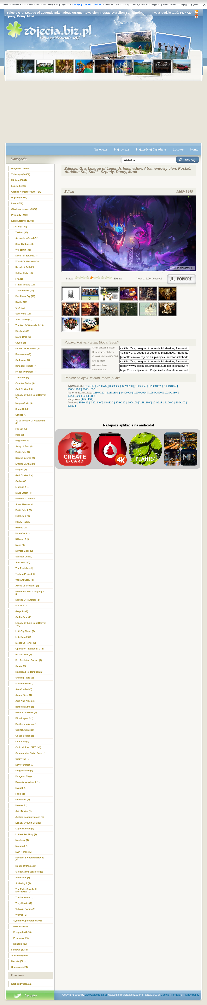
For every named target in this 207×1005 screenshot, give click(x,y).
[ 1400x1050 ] (170, 386)
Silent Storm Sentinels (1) (29, 871)
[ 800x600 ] (114, 386)
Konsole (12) (20, 944)
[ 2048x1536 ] (88, 389)
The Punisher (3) (24, 568)
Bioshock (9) (22, 331)
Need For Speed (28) (26, 255)
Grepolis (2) (22, 611)
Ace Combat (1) (24, 689)
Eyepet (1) (21, 788)
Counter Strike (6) (25, 383)
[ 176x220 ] (120, 402)
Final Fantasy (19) (25, 284)
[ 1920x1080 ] (170, 392)
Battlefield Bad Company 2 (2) (30, 592)
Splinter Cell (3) (24, 556)
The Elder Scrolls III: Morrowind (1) (26, 890)
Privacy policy (191, 994)
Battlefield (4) (23, 452)
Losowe (178, 149)
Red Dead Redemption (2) (29, 672)
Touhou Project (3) (25, 574)
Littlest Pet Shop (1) (26, 834)
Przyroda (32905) (20, 168)
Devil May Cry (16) (25, 296)
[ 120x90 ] (169, 402)
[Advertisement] (103, 112)
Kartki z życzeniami (21, 984)
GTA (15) (20, 308)
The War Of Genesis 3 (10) (30, 325)
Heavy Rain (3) (23, 522)
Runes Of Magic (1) (26, 866)
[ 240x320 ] (108, 402)
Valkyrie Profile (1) (25, 909)
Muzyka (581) (18, 961)
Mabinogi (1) (22, 840)
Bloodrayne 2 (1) (24, 718)
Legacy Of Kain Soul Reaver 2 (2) (31, 624)
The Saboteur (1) (25, 897)
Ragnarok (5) (22, 440)
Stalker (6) (21, 415)
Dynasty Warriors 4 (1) (28, 782)
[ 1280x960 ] (141, 386)
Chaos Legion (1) (25, 735)
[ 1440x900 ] (126, 392)
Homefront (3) (23, 533)
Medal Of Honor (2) (26, 643)
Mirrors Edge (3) (24, 551)
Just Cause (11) (24, 319)
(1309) (20, 226)
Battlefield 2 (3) (24, 510)
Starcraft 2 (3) (23, 562)
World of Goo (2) (24, 683)
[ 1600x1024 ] (140, 392)
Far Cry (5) (21, 429)
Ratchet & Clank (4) (26, 498)
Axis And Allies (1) (25, 701)
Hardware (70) (21, 926)
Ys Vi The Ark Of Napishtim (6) (30, 421)
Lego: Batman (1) (25, 828)
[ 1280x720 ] (99, 392)
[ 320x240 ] (96, 402)
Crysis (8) (21, 342)
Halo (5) (20, 434)
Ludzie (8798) (18, 186)
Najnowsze (121, 149)
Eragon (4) (21, 469)
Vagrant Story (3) (25, 580)
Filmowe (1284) (19, 949)
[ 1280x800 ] (112, 392)
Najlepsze (100, 149)
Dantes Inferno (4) (25, 458)
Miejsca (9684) (19, 180)
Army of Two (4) (24, 446)
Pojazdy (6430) (19, 197)
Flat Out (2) (22, 605)
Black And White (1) (26, 712)
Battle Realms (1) (25, 706)
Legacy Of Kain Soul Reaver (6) (31, 396)
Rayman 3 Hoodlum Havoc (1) (30, 858)
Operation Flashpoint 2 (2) (30, 648)
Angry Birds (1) (24, 695)
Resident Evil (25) (25, 267)
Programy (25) (21, 938)
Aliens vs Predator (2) (27, 585)
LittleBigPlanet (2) (25, 631)
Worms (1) (21, 915)
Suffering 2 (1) (23, 883)
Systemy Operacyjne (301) (27, 920)
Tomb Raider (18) (25, 290)
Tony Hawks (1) (24, 903)
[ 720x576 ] (102, 386)
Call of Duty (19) (24, 273)
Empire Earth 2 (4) (25, 463)
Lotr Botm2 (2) (23, 637)
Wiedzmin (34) (23, 250)
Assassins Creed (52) (27, 238)
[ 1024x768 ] (127, 386)
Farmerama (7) (23, 354)
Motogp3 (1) (22, 846)
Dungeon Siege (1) (26, 776)
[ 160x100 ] (133, 402)
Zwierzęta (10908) (20, 174)
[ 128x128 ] (157, 402)
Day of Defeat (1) (25, 764)
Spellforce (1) (23, 877)
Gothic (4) (21, 481)
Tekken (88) (22, 232)
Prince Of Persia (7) (26, 371)
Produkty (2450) (20, 215)
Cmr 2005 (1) (22, 741)
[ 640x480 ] (89, 386)
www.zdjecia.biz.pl (96, 994)
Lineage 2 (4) (22, 487)
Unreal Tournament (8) (28, 348)
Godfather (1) (23, 799)
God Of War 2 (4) (24, 475)
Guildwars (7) (23, 360)
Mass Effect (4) (24, 493)
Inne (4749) (17, 203)
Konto (194, 149)
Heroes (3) (21, 527)
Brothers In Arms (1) (26, 724)
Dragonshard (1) (24, 770)
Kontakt (176, 994)
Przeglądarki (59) (22, 932)
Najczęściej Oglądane (151, 149)
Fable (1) (20, 794)
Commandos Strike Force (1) (31, 753)
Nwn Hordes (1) (24, 852)
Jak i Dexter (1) (24, 811)
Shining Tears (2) (25, 677)
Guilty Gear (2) (23, 617)
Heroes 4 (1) (22, 805)
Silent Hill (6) (22, 409)
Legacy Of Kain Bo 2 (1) (28, 823)
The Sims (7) (22, 377)
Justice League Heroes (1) (30, 817)
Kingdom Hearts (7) (26, 366)
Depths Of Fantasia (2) (28, 599)
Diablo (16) (21, 302)
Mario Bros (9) (23, 337)
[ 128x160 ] (145, 402)
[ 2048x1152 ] (88, 395)
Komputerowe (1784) (22, 221)
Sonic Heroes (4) (25, 504)
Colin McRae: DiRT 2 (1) (28, 747)
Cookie (165, 994)
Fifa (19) (20, 279)
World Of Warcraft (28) (28, 261)
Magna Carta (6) (24, 403)
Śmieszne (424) (19, 967)
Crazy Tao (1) (23, 759)
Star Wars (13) (23, 313)
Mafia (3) (20, 545)
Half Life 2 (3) (23, 516)
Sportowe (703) (19, 955)
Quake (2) (21, 666)
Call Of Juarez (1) (25, 730)
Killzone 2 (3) (23, 539)
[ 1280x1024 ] (155, 386)
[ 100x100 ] (181, 402)
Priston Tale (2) (24, 654)
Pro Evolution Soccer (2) (29, 660)
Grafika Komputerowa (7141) (26, 192)
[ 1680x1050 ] (155, 392)
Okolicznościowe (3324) (24, 209)
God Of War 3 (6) (24, 389)
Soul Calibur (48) (25, 244)
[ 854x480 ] (87, 399)
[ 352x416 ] (83, 402)
